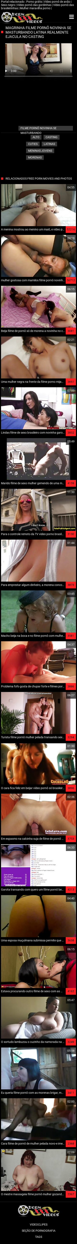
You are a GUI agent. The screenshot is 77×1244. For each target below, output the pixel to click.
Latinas (49, 144)
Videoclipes (38, 1224)
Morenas (35, 157)
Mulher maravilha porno (35, 8)
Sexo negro (8, 5)
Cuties (33, 144)
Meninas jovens (40, 150)
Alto (36, 137)
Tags (38, 1236)
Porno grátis (34, 1)
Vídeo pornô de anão (57, 1)
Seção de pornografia (38, 1230)
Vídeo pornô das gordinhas (34, 5)
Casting (51, 137)
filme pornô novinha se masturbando (38, 128)
